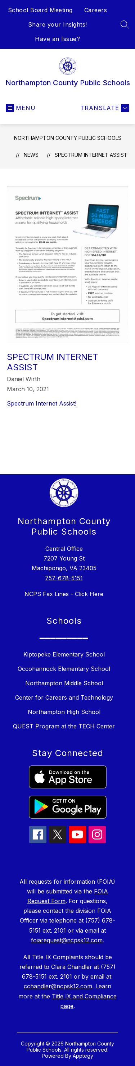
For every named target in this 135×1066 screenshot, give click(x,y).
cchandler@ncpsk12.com (58, 986)
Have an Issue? (57, 38)
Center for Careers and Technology (64, 697)
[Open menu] (21, 108)
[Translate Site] (103, 108)
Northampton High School (64, 711)
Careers (95, 10)
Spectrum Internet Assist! (41, 403)
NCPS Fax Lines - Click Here (63, 594)
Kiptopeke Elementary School (64, 654)
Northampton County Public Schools (67, 138)
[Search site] (125, 24)
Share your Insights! (57, 24)
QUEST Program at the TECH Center (64, 726)
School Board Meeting (40, 10)
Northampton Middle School (64, 683)
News (31, 155)
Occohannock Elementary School (64, 668)
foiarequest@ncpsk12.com (67, 940)
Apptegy (83, 1056)
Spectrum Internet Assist (91, 155)
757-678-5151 (64, 578)
